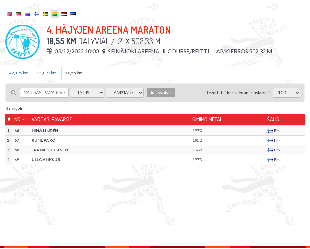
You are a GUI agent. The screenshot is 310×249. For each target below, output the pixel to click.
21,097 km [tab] (47, 72)
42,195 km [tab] (19, 72)
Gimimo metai (206, 119)
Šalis (273, 119)
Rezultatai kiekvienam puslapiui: (238, 92)
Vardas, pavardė (52, 119)
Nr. (17, 119)
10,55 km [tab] (73, 72)
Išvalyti (160, 92)
